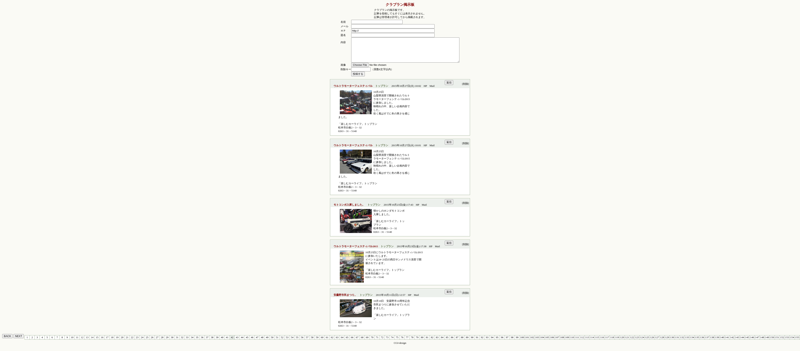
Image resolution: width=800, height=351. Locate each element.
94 (492, 342)
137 (707, 342)
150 (772, 342)
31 (177, 342)
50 (272, 342)
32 (182, 342)
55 (297, 342)
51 (277, 342)
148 (762, 342)
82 (432, 342)
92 (482, 342)
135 (697, 342)
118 (612, 342)
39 (217, 342)
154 (792, 342)
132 (682, 342)
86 (452, 342)
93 (487, 342)
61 (327, 342)
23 (137, 342)
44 (242, 342)
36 (202, 342)
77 (407, 342)
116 (602, 342)
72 (382, 342)
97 (507, 342)
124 (642, 342)
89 (467, 342)
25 (147, 342)
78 (412, 342)
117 (607, 342)
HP (425, 90)
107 (557, 342)
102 (532, 342)
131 (677, 342)
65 (347, 342)
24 (142, 342)
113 (587, 342)
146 (752, 342)
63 (337, 342)
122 (632, 342)
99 (517, 342)
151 (777, 342)
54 (292, 342)
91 (477, 342)
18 (112, 342)
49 (267, 342)
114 (592, 342)
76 (402, 342)
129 (667, 342)
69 (367, 342)
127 (657, 342)
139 (717, 342)
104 (542, 342)
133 (687, 342)
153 (787, 342)
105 (547, 342)
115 (597, 342)
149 (767, 342)
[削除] (465, 88)
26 (152, 342)
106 (552, 342)
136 (702, 342)
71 (377, 342)
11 (77, 342)
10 (72, 342)
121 (627, 342)
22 (132, 342)
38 (212, 342)
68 (362, 342)
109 (567, 342)
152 (782, 342)
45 (247, 342)
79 (417, 342)
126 (652, 342)
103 (537, 342)
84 (442, 342)
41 (227, 342)
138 (712, 342)
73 (387, 342)
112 (582, 342)
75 (397, 342)
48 (262, 342)
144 (742, 342)
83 (437, 342)
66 (352, 342)
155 (797, 342)
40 (222, 342)
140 (722, 342)
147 (757, 342)
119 (617, 342)
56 (302, 342)
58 (312, 342)
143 (737, 342)
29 (167, 342)
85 (447, 342)
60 (322, 342)
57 (307, 342)
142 (732, 342)
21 (127, 342)
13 (87, 342)
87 (457, 342)
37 (207, 342)
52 (282, 342)
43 (237, 342)
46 (252, 342)
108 (562, 342)
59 (317, 342)
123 (637, 342)
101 (527, 342)
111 (577, 342)
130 (672, 342)
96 (502, 342)
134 (692, 342)
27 (157, 342)
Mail (432, 90)
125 (647, 342)
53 (287, 342)
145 (747, 342)
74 (392, 342)
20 (122, 342)
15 (97, 342)
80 (422, 342)
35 (197, 342)
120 (622, 342)
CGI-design (400, 347)
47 (257, 342)
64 (342, 342)
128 (662, 342)
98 (512, 342)
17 (107, 342)
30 (172, 342)
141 (727, 342)
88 (462, 342)
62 (332, 342)
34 (192, 342)
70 (372, 342)
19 (117, 342)
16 (102, 342)
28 (162, 342)
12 (82, 342)
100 (522, 342)
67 (357, 342)
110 (572, 342)
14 (92, 342)
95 (497, 342)
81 (427, 342)
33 (187, 342)
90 (472, 342)
